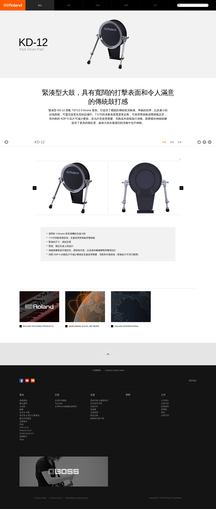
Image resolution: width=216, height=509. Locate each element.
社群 (68, 5)
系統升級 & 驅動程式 (99, 400)
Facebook (204, 142)
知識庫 (93, 409)
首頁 (6, 142)
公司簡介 (165, 400)
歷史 (163, 412)
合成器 (22, 406)
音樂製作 (23, 421)
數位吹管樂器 (25, 418)
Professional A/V (27, 433)
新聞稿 (164, 409)
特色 (164, 142)
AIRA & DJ (24, 427)
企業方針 (165, 403)
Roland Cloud (25, 430)
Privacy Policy (40, 498)
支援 (97, 5)
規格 (172, 142)
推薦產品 (23, 400)
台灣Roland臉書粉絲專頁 (66, 406)
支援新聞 (94, 412)
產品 (22, 394)
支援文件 (94, 406)
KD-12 (39, 142)
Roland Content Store (115, 370)
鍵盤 (21, 409)
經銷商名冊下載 (97, 418)
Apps (22, 439)
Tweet (199, 142)
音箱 (21, 424)
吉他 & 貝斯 (25, 412)
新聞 (126, 5)
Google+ (210, 142)
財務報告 (165, 406)
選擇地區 (192, 381)
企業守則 (165, 415)
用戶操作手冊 (96, 403)
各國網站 (97, 370)
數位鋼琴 (23, 403)
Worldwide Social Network (77, 498)
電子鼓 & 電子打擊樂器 (29, 415)
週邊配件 (23, 436)
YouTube (59, 403)
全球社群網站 (61, 400)
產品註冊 (94, 415)
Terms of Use (56, 498)
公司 (155, 5)
